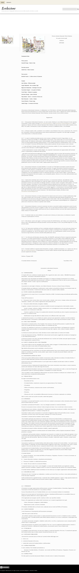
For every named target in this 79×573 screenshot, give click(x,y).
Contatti (8, 2)
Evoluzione (8, 8)
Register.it (27, 570)
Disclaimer (32, 570)
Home (2, 2)
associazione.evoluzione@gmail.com (64, 123)
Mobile (35, 570)
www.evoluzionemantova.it (46, 123)
